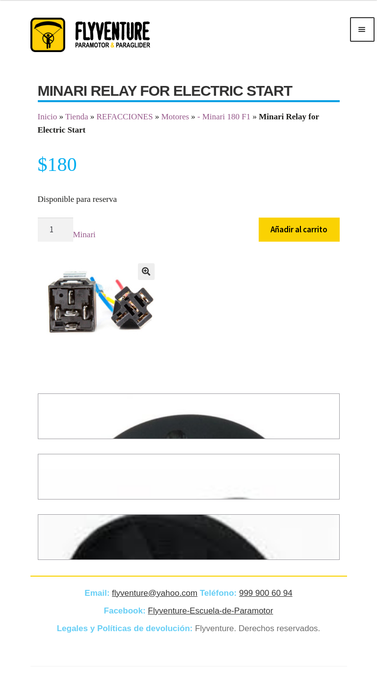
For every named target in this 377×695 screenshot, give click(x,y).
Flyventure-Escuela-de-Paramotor (210, 610)
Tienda (76, 116)
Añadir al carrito (298, 229)
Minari (84, 234)
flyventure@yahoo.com (154, 593)
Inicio (47, 116)
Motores (175, 116)
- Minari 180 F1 (223, 116)
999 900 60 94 (266, 593)
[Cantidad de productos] (55, 230)
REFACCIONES (124, 116)
